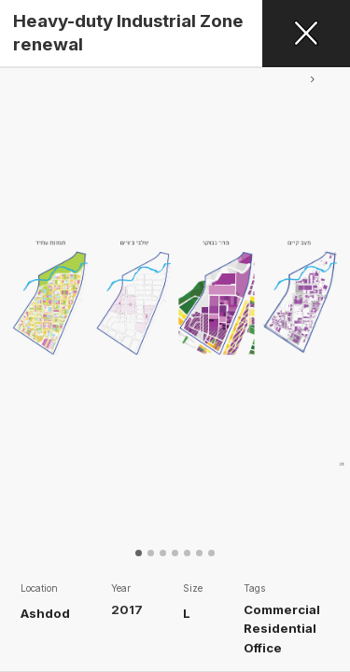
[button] (312, 319)
